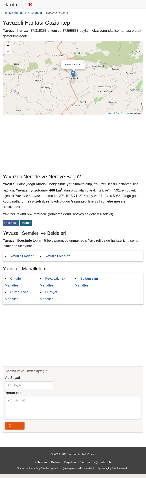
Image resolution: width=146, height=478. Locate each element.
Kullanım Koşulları (63, 466)
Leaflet (109, 113)
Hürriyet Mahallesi (48, 295)
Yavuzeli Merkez (57, 256)
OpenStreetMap (123, 113)
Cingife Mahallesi (13, 282)
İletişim (42, 466)
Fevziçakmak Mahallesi (52, 282)
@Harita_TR (102, 466)
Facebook (10, 222)
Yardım (85, 466)
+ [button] (8, 46)
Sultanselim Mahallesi (86, 282)
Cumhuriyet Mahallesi (16, 295)
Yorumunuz (13, 393)
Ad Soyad (12, 378)
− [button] (8, 52)
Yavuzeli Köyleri (22, 256)
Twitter (26, 222)
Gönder (15, 429)
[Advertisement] (73, 143)
